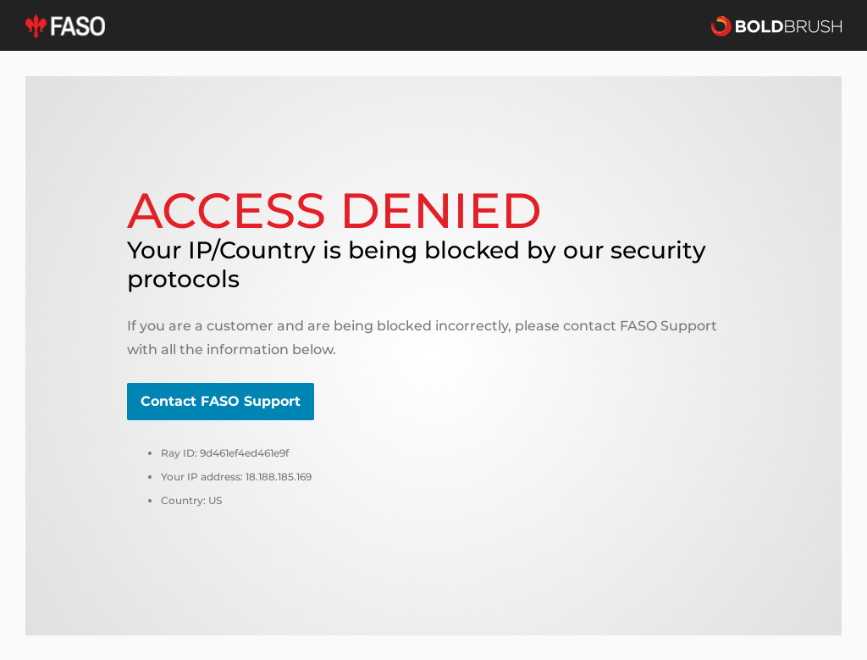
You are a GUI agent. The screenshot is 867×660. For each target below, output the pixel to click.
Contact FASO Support (221, 401)
